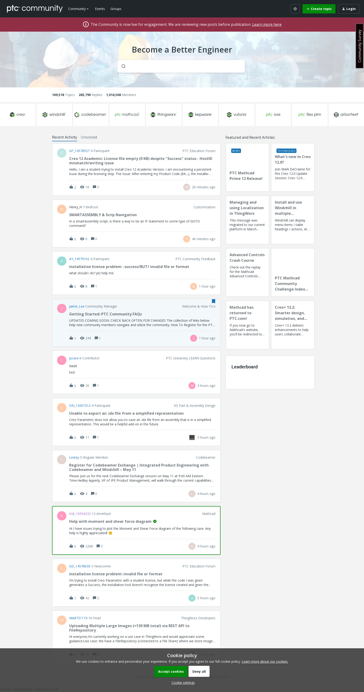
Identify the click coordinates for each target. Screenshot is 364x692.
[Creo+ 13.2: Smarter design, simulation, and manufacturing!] (293, 325)
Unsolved (89, 137)
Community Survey (359, 46)
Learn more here (267, 24)
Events (100, 9)
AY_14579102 (79, 259)
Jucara (73, 358)
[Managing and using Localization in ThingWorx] (247, 219)
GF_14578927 (79, 150)
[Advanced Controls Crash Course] (247, 272)
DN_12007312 (80, 405)
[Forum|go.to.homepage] (35, 8)
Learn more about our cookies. (265, 661)
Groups (115, 9)
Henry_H (75, 207)
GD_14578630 (79, 566)
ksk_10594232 (80, 513)
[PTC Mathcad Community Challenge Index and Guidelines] (293, 272)
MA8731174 (78, 618)
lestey (74, 457)
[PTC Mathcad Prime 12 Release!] (247, 167)
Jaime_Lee (76, 306)
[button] (182, 682)
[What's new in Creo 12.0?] (293, 167)
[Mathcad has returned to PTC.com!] (247, 325)
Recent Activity (64, 137)
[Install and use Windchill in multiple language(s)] (293, 219)
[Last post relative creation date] (203, 187)
